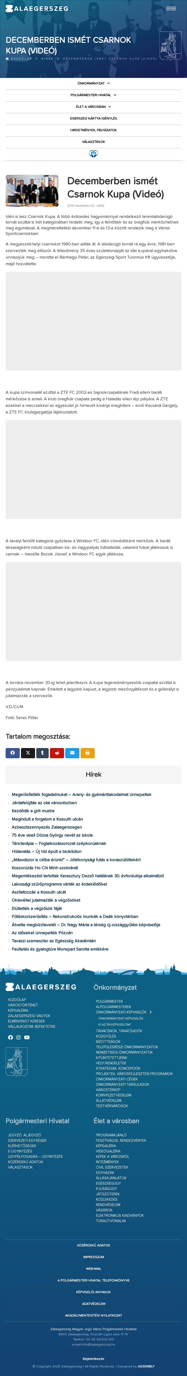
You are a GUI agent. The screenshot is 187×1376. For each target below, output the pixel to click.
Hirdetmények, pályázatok (93, 130)
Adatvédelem (93, 1304)
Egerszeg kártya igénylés (93, 118)
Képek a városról (112, 1157)
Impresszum (93, 1257)
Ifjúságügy (106, 1189)
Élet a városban (91, 107)
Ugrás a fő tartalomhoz (169, 2)
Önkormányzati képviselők (121, 1012)
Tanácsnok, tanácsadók (119, 1031)
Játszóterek (108, 1194)
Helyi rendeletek (111, 1063)
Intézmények (107, 1162)
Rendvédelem (108, 1205)
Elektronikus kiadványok (120, 1215)
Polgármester (109, 1001)
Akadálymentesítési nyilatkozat (93, 1315)
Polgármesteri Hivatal (91, 95)
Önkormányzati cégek (117, 1079)
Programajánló (111, 1135)
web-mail (93, 1269)
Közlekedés (106, 1199)
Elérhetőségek (22, 1146)
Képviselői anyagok (93, 1292)
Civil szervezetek (112, 1167)
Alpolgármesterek (113, 1007)
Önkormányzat (90, 83)
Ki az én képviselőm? (114, 1024)
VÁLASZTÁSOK (93, 142)
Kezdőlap (19, 58)
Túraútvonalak (111, 1221)
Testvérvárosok (112, 1106)
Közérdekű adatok (25, 1162)
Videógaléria (108, 1151)
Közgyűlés (106, 1036)
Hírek (47, 58)
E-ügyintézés (20, 1151)
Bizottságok (108, 1042)
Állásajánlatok (111, 1178)
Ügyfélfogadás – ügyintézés (35, 1157)
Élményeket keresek (26, 1021)
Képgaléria (18, 1010)
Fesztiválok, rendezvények (121, 1140)
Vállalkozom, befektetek (32, 1027)
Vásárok (104, 1210)
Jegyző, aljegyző (24, 1135)
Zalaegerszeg (37, 8)
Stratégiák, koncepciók (118, 1068)
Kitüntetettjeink (111, 1058)
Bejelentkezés (93, 1359)
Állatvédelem (109, 1101)
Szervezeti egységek (27, 1140)
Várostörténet (23, 1005)
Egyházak (105, 1173)
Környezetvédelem (113, 1095)
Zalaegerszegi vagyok (29, 1016)
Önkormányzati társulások (122, 1084)
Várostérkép (108, 1090)
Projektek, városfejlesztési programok (134, 1074)
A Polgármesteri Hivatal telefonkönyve (93, 1280)
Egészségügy (108, 1183)
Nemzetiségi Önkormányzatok (124, 1052)
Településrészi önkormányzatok (127, 1047)
